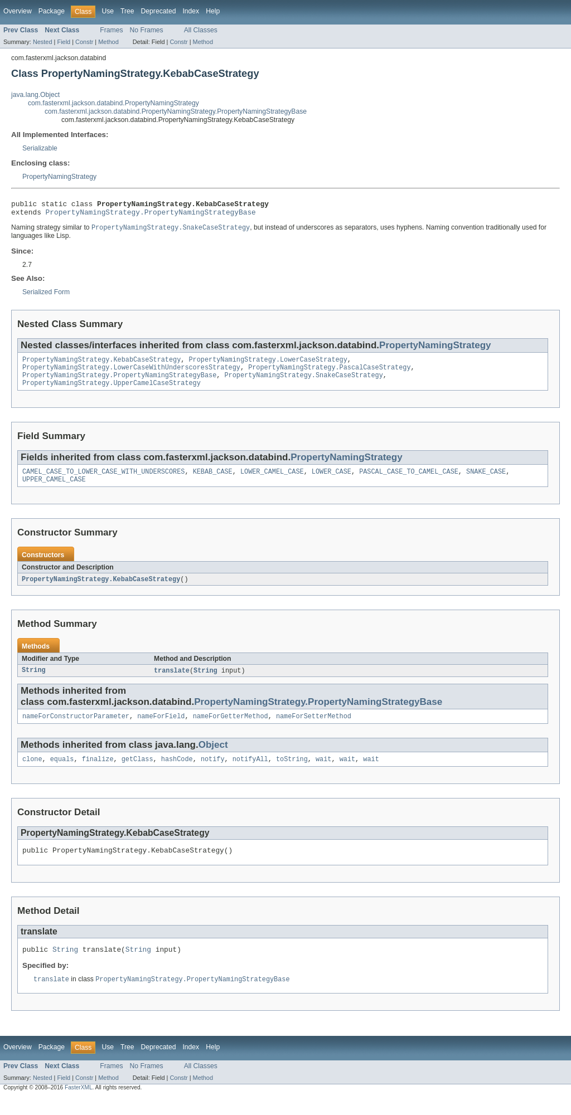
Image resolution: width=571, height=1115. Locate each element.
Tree (127, 11)
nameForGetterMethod (230, 728)
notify (213, 772)
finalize (98, 772)
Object (213, 757)
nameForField (161, 728)
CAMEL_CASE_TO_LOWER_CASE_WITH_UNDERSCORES (103, 480)
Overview (17, 11)
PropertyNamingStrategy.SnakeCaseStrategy (303, 382)
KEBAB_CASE (213, 480)
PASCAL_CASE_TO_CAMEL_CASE (408, 480)
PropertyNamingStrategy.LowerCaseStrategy (267, 364)
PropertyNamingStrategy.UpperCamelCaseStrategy (111, 391)
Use (107, 11)
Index (190, 11)
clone (32, 772)
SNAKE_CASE (486, 480)
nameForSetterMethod (313, 728)
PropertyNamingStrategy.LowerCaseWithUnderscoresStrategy (131, 373)
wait (323, 772)
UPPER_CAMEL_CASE (54, 489)
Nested (42, 41)
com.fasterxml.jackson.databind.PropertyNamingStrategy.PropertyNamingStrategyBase (176, 111)
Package (51, 11)
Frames (111, 30)
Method (108, 41)
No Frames (146, 30)
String (34, 682)
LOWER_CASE (331, 480)
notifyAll (250, 772)
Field (63, 41)
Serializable (39, 148)
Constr (84, 41)
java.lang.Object (35, 95)
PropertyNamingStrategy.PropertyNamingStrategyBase (151, 215)
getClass (137, 772)
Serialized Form (46, 296)
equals (62, 772)
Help (213, 11)
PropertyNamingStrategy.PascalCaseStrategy (329, 373)
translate (172, 682)
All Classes (200, 30)
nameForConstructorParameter (75, 728)
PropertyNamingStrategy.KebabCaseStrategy (101, 364)
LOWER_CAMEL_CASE (272, 480)
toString (292, 772)
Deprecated (158, 11)
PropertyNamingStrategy (59, 177)
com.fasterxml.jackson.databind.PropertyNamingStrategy (113, 103)
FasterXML (79, 1105)
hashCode (177, 772)
